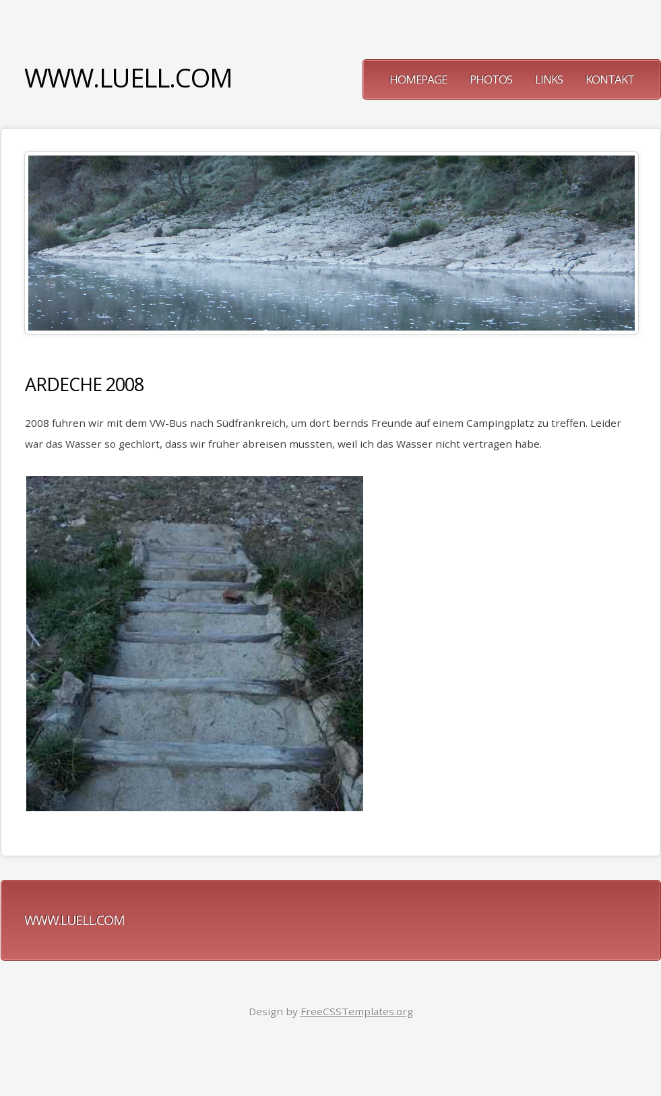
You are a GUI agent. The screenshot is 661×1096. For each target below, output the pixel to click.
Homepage (418, 79)
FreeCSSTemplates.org (357, 1011)
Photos (491, 79)
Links (549, 79)
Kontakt (610, 79)
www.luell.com (128, 77)
